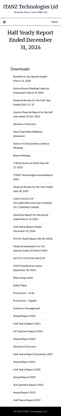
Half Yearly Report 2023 (26, 323)
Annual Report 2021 (24, 361)
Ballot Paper (20, 285)
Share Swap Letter (23, 277)
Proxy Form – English (24, 300)
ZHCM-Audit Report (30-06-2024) (33, 238)
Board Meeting (21, 155)
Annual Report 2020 (24, 377)
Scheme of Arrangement (26, 308)
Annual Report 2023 (24, 315)
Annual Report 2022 (24, 338)
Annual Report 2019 (24, 392)
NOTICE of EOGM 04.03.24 (29, 258)
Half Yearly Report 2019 (26, 400)
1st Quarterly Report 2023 (28, 331)
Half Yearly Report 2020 (26, 369)
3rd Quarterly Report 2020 (28, 384)
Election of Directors (24, 123)
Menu (54, 21)
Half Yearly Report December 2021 (33, 354)
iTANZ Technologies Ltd (30, 7)
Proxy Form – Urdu (23, 292)
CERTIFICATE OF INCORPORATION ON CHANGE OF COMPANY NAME (32, 203)
